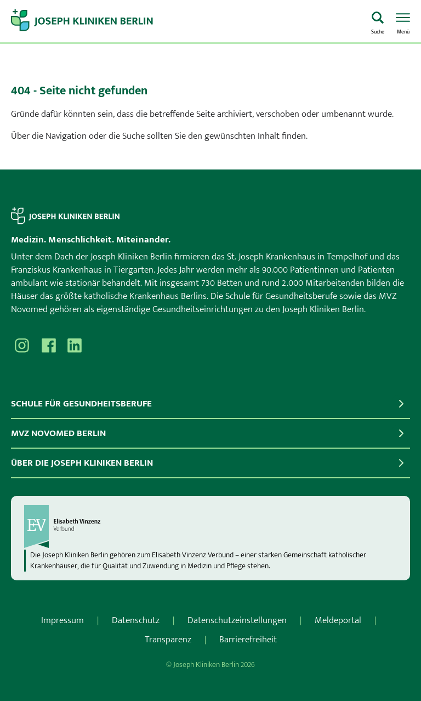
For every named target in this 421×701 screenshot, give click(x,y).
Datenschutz (136, 620)
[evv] (210, 527)
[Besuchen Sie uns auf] (75, 346)
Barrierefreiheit (248, 639)
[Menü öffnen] (402, 21)
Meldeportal (338, 620)
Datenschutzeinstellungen (237, 620)
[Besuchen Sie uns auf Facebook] (48, 346)
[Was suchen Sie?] (377, 21)
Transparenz (168, 639)
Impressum (62, 620)
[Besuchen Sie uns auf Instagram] (22, 346)
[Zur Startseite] (186, 21)
